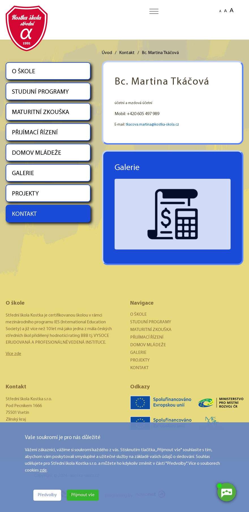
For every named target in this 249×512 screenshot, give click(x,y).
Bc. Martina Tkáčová (160, 53)
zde (43, 470)
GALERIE (23, 173)
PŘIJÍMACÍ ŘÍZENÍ (35, 133)
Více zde (13, 354)
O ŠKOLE (23, 71)
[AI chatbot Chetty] (226, 492)
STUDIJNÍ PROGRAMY (40, 92)
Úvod (107, 53)
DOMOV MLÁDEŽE (36, 153)
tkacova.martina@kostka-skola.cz (152, 124)
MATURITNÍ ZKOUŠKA (40, 112)
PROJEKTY (25, 194)
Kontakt (127, 53)
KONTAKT (24, 214)
